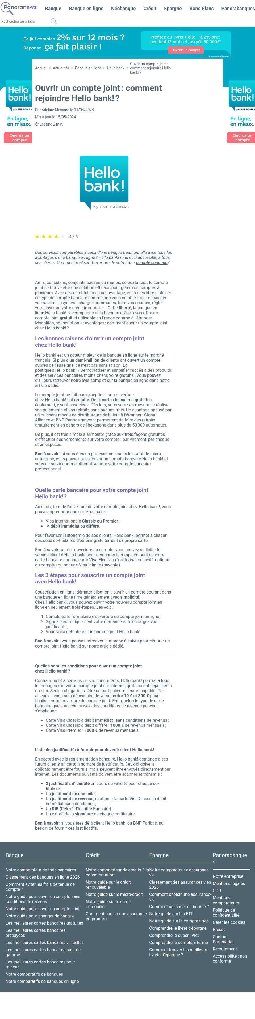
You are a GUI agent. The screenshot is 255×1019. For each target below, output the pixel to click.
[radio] (37, 233)
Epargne (173, 8)
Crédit (149, 8)
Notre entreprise (228, 873)
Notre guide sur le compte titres (179, 917)
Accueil (41, 68)
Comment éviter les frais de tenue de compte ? (40, 884)
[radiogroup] (50, 233)
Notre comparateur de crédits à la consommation (117, 869)
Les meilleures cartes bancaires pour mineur (40, 961)
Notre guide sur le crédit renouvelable (108, 881)
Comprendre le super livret (174, 932)
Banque (53, 8)
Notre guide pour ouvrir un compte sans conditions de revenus (43, 896)
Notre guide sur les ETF (171, 910)
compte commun (152, 259)
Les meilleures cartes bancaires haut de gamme (43, 949)
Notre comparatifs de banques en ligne (42, 978)
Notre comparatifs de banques (34, 971)
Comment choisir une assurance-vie (180, 894)
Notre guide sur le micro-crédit (114, 891)
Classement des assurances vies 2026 (180, 881)
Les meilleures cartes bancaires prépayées (35, 930)
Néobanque (123, 8)
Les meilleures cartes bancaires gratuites (44, 919)
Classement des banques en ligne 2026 (43, 873)
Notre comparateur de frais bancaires (41, 866)
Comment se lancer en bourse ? (179, 903)
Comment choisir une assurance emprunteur (116, 913)
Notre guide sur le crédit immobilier (108, 901)
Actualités (61, 68)
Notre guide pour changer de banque (40, 912)
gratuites (127, 396)
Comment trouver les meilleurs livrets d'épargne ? (178, 949)
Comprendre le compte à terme (178, 939)
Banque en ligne (86, 8)
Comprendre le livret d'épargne (178, 925)
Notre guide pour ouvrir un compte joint (43, 905)
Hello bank (115, 68)
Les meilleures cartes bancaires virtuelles (45, 939)
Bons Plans (202, 8)
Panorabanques (238, 8)
